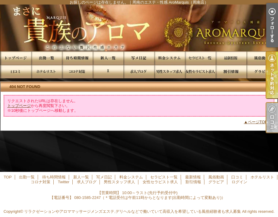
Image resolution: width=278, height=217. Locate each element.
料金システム (169, 58)
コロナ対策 (77, 71)
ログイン (239, 182)
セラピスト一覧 (200, 58)
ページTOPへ (260, 122)
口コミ (15, 71)
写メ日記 (138, 58)
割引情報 (231, 71)
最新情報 (231, 58)
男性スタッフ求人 (169, 71)
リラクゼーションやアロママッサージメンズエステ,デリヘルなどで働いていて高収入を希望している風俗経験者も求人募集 (132, 211)
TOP (15, 58)
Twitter (108, 71)
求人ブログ (138, 71)
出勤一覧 (46, 58)
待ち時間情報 (77, 58)
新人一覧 (108, 58)
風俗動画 (261, 58)
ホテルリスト (46, 71)
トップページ (19, 105)
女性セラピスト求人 (200, 71)
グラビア (261, 71)
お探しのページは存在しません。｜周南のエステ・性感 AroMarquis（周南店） (139, 28)
